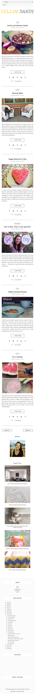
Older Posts (28, 430)
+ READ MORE (17, 72)
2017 (8, 607)
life (17, 588)
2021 (8, 602)
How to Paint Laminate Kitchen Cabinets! (17, 483)
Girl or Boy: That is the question (17, 227)
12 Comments (17, 214)
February (10, 632)
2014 (8, 612)
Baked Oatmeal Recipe (18, 292)
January (10, 643)
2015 (8, 610)
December (10, 615)
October (10, 619)
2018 (8, 605)
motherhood (17, 589)
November (10, 617)
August (10, 622)
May (9, 627)
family (17, 89)
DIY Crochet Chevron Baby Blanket (17, 570)
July (9, 624)
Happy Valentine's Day (17, 159)
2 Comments (18, 420)
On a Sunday (17, 357)
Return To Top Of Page (17, 691)
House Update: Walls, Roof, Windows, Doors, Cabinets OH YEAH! (17, 526)
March (9, 630)
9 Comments (18, 345)
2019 (8, 604)
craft (17, 586)
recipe (17, 592)
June (9, 625)
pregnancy (17, 223)
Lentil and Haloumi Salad (17, 25)
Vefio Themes (26, 689)
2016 (8, 609)
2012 (8, 645)
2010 (8, 648)
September (11, 620)
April (9, 629)
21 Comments (17, 81)
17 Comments (17, 149)
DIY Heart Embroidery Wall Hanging (17, 505)
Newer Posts (7, 430)
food (17, 22)
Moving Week (17, 93)
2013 (8, 614)
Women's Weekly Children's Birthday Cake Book (17, 548)
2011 (8, 647)
